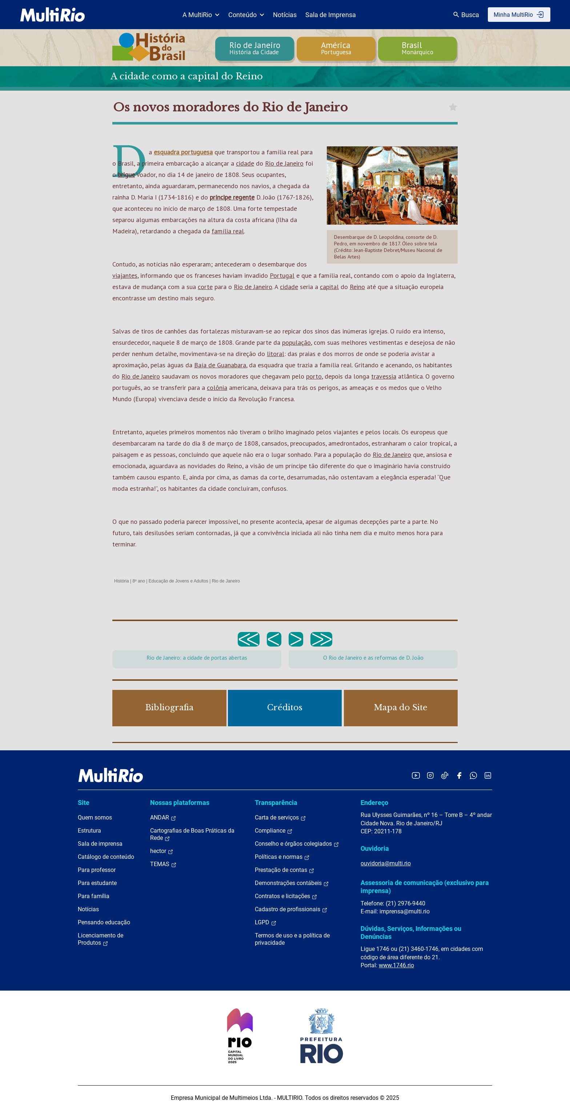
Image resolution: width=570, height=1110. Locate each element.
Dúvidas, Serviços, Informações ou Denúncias (411, 932)
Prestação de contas (284, 870)
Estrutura (89, 830)
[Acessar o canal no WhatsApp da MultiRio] (473, 775)
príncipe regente (232, 197)
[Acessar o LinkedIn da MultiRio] (487, 775)
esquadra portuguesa (183, 152)
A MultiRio (201, 15)
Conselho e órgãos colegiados (297, 844)
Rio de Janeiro (284, 163)
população (296, 342)
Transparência (276, 802)
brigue (126, 174)
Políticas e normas (282, 857)
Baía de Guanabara (220, 365)
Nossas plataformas (179, 802)
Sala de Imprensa (330, 15)
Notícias (285, 15)
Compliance (274, 830)
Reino (357, 287)
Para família (93, 896)
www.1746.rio (396, 965)
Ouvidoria (375, 848)
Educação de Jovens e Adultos (178, 581)
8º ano (138, 581)
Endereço (374, 802)
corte (205, 287)
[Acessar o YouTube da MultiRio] (416, 775)
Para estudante (97, 883)
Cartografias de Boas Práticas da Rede (192, 834)
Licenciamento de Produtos (100, 939)
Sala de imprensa (100, 843)
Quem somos (95, 817)
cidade (245, 163)
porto (314, 376)
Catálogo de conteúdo (106, 856)
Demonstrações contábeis (292, 883)
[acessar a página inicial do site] (52, 14)
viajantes (124, 275)
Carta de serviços (280, 817)
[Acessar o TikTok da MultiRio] (444, 775)
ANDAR (163, 817)
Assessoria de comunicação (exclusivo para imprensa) (425, 886)
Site (83, 802)
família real (228, 231)
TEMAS (163, 864)
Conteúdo (246, 15)
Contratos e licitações (286, 896)
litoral (275, 353)
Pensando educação (104, 922)
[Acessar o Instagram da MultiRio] (430, 775)
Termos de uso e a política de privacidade (292, 939)
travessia (383, 376)
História (121, 581)
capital (329, 287)
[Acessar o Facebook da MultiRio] (459, 775)
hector (161, 851)
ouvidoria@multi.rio (386, 863)
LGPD (266, 922)
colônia (217, 387)
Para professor (97, 869)
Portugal (282, 275)
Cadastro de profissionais (291, 909)
